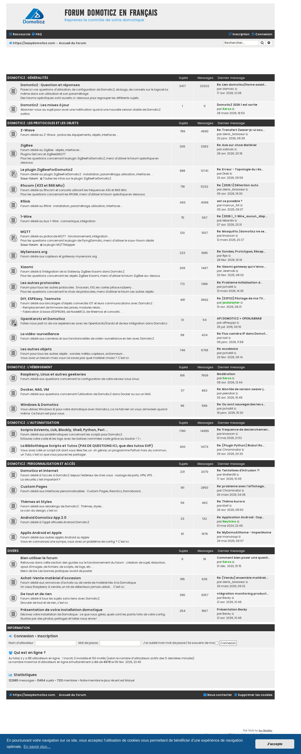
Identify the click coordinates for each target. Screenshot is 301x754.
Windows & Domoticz (39, 404)
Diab (225, 173)
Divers (13, 551)
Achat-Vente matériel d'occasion (51, 578)
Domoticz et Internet (39, 470)
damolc (228, 89)
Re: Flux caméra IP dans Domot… (242, 334)
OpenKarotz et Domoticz (43, 318)
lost (225, 338)
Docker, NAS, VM (35, 389)
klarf (225, 506)
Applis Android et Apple (41, 532)
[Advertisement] (140, 60)
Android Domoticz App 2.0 (43, 517)
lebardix (228, 220)
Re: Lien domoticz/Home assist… (242, 85)
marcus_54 (230, 205)
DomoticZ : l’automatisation (33, 423)
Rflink (25, 201)
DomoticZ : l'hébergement (29, 367)
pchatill (227, 287)
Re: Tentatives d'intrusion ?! (238, 470)
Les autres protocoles (40, 283)
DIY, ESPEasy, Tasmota (41, 298)
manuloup (230, 537)
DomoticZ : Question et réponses (50, 85)
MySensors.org (34, 251)
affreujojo (229, 323)
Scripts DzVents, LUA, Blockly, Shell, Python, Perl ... (64, 430)
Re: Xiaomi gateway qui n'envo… (241, 267)
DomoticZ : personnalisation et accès (41, 464)
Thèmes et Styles (36, 501)
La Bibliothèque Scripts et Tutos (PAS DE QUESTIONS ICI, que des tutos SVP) (87, 445)
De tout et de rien (36, 594)
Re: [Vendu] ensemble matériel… (242, 578)
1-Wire (26, 216)
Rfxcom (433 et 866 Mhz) (43, 185)
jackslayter (231, 303)
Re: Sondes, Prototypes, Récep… (241, 251)
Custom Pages (34, 486)
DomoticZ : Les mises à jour (45, 105)
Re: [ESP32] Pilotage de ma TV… (241, 298)
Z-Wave (28, 130)
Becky (226, 598)
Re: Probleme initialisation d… (239, 282)
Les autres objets (36, 349)
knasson (228, 236)
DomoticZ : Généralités (27, 78)
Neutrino (229, 521)
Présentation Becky (232, 609)
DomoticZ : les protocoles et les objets (43, 123)
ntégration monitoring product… (243, 594)
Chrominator (231, 450)
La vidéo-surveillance (40, 334)
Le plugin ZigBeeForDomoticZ (47, 169)
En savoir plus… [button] (37, 747)
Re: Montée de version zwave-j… (241, 389)
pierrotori (228, 393)
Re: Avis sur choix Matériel (237, 145)
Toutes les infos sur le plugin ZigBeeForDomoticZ (75, 178)
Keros (226, 109)
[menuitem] (36, 34)
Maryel (129, 680)
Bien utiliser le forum (39, 558)
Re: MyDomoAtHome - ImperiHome (244, 532)
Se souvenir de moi (203, 643)
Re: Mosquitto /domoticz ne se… (241, 231)
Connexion (24, 636)
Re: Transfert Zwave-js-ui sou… (241, 130)
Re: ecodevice (227, 349)
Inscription (48, 636)
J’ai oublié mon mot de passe (164, 643)
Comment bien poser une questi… (243, 558)
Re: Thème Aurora (231, 501)
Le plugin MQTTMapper (57, 245)
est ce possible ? (229, 201)
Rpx (225, 256)
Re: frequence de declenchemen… (243, 429)
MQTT (26, 231)
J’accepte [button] (275, 744)
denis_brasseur (233, 134)
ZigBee (27, 145)
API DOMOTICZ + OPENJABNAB (239, 318)
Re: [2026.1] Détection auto (237, 185)
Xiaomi (27, 267)
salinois (228, 149)
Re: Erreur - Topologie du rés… (240, 169)
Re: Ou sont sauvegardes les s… (241, 404)
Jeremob (228, 271)
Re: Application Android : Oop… (240, 517)
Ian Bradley (265, 730)
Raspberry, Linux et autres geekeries (53, 374)
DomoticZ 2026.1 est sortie (237, 105)
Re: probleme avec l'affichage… (241, 486)
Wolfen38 (229, 475)
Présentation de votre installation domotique (62, 609)
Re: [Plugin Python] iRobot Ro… (240, 445)
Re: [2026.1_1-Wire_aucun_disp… (242, 216)
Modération (226, 374)
